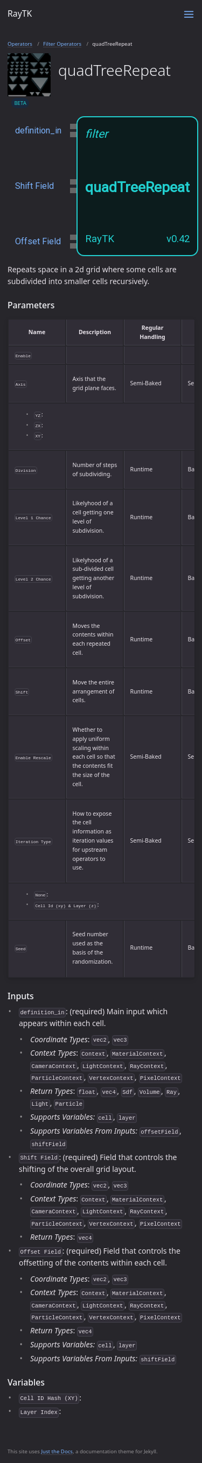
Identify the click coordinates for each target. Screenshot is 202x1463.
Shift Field (34, 186)
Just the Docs (57, 1451)
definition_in (38, 130)
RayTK (20, 13)
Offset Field (38, 241)
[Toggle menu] (189, 14)
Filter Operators (62, 43)
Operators (20, 43)
